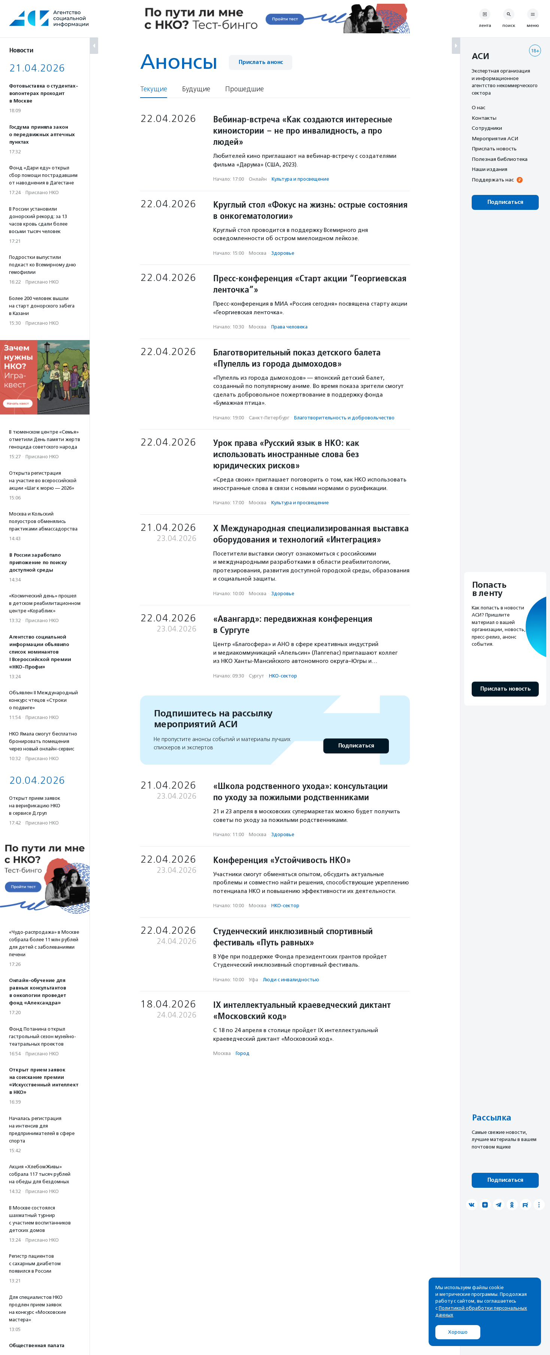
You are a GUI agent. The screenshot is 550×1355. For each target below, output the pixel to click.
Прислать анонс (260, 62)
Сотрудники (487, 128)
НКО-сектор (283, 676)
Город (243, 1053)
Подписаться (356, 745)
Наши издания (489, 169)
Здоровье (282, 253)
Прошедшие (244, 89)
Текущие (153, 89)
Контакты (484, 118)
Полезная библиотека (500, 159)
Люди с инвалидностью (291, 979)
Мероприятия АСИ (495, 138)
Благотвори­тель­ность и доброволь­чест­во (344, 417)
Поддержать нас (493, 180)
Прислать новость (494, 149)
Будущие (196, 89)
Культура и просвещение (300, 179)
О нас (478, 107)
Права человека (289, 327)
